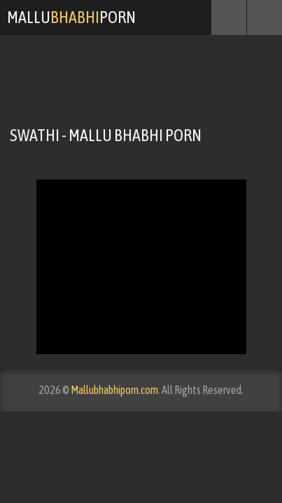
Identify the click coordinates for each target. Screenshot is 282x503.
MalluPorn (71, 17)
